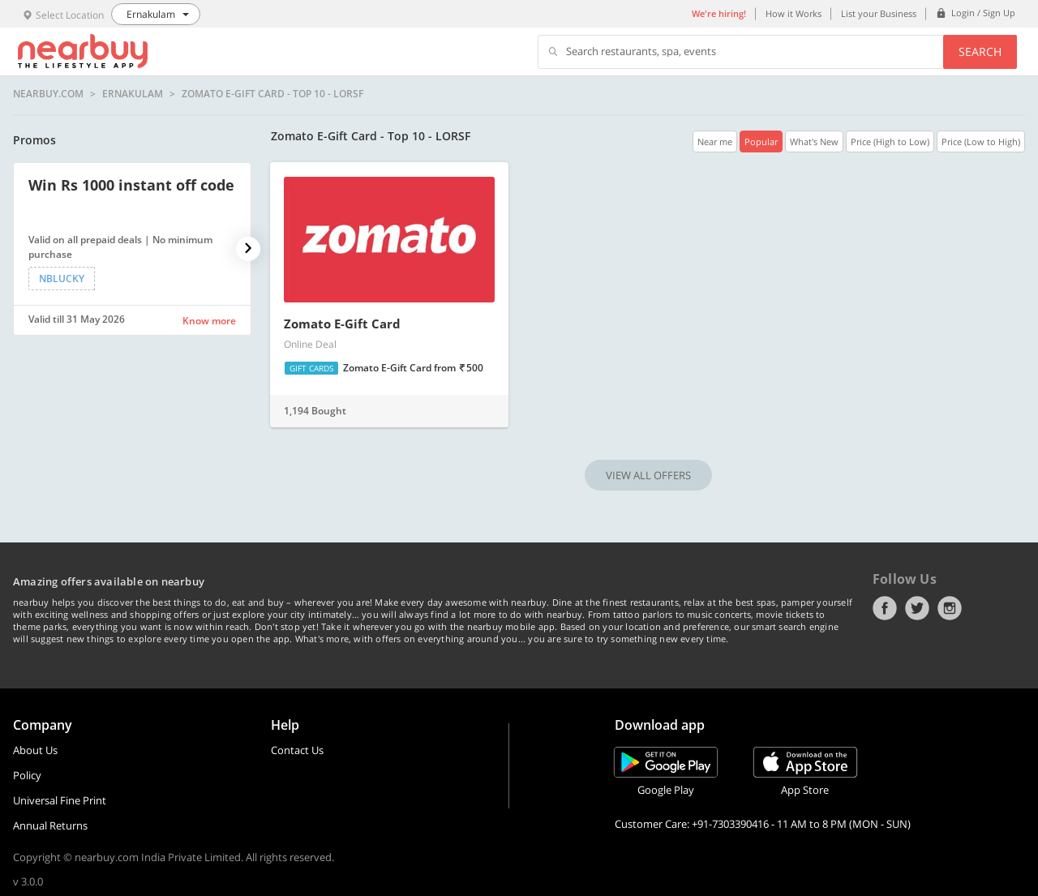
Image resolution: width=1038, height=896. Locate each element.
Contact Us (297, 750)
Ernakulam (132, 94)
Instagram (949, 608)
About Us (35, 750)
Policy (27, 775)
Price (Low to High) (980, 141)
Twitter (917, 608)
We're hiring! (719, 13)
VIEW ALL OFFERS (648, 475)
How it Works (793, 13)
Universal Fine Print (59, 800)
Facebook (885, 608)
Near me (714, 141)
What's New (814, 141)
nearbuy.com (48, 94)
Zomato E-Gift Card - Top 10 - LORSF (272, 94)
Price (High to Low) (890, 141)
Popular (761, 141)
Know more (209, 321)
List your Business (878, 13)
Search (980, 51)
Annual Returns (50, 825)
